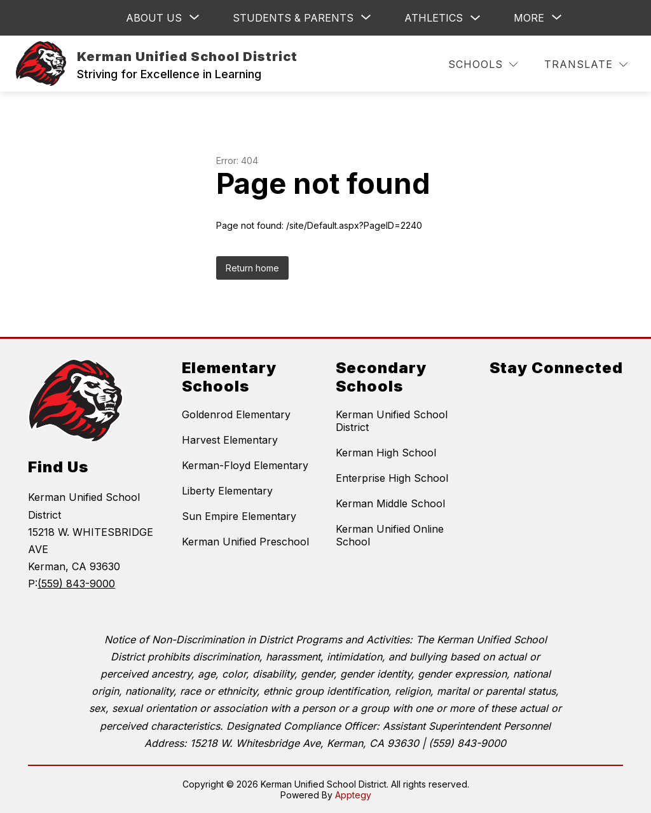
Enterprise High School (392, 478)
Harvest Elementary (230, 440)
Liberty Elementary (227, 490)
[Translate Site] (586, 64)
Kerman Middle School (390, 503)
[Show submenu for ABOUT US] (154, 17)
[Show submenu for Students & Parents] (293, 17)
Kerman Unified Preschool (245, 541)
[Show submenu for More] (529, 17)
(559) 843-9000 (76, 583)
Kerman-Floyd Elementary (245, 465)
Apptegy (353, 794)
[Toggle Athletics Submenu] (475, 18)
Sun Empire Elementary (239, 516)
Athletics (433, 17)
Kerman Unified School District (392, 421)
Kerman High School (386, 452)
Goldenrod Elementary (236, 414)
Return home (252, 268)
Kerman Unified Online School (390, 535)
